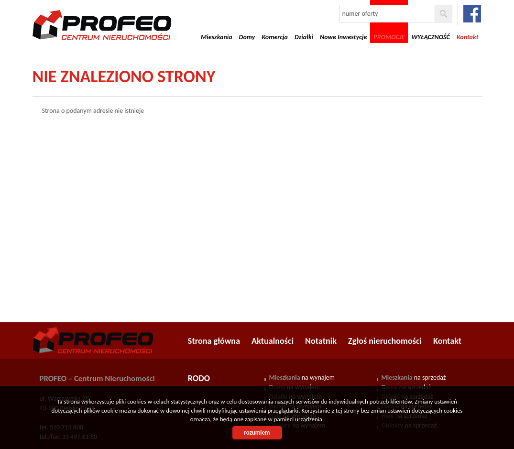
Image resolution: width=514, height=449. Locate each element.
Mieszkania (216, 37)
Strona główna (214, 341)
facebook (472, 13)
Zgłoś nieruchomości (385, 341)
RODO (199, 378)
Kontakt (447, 341)
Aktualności (273, 341)
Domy (247, 37)
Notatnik (321, 341)
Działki (304, 37)
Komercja (275, 37)
